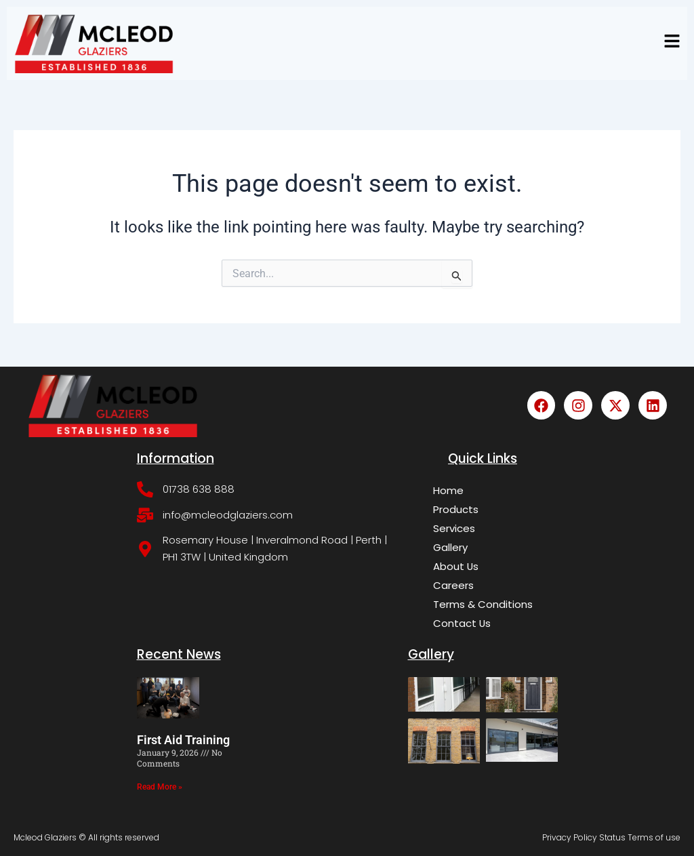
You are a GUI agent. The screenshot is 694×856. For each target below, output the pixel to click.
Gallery (450, 547)
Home (448, 490)
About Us (456, 566)
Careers (453, 585)
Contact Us (462, 623)
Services (454, 528)
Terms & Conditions (483, 604)
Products (455, 509)
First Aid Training (183, 740)
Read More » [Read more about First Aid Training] (159, 787)
